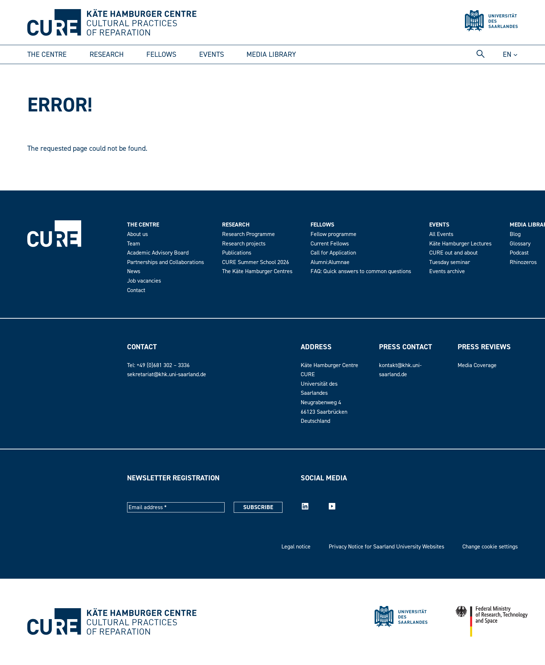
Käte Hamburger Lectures (460, 243)
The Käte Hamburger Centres (257, 271)
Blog (515, 234)
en (507, 54)
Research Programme (248, 234)
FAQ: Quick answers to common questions (361, 271)
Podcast (519, 252)
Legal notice (296, 546)
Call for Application (333, 252)
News (133, 271)
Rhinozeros (523, 262)
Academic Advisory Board (158, 252)
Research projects (243, 243)
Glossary (520, 243)
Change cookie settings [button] (490, 546)
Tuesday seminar (449, 262)
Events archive (447, 271)
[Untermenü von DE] (515, 54)
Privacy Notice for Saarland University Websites (386, 546)
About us (137, 234)
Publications (236, 252)
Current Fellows (330, 243)
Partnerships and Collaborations (165, 262)
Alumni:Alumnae (330, 262)
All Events (441, 234)
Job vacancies (144, 280)
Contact (136, 290)
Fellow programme (333, 234)
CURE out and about (453, 252)
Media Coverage (477, 365)
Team (133, 243)
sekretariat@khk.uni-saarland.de (166, 374)
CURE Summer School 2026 (255, 262)
